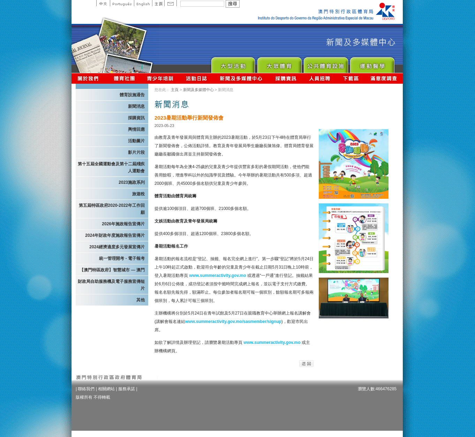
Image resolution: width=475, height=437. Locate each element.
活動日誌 (196, 78)
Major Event (233, 63)
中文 (103, 3)
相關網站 (106, 388)
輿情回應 (136, 129)
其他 (140, 299)
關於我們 (89, 78)
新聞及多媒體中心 (241, 78)
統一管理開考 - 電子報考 (122, 258)
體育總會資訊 (124, 78)
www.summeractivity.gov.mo (218, 275)
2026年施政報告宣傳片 (123, 223)
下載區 (350, 78)
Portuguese (122, 3)
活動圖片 (136, 140)
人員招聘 (319, 78)
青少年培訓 (160, 78)
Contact (170, 3)
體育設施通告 (132, 94)
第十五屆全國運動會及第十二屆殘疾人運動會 (111, 167)
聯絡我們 (86, 388)
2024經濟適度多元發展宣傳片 (117, 246)
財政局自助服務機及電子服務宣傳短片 (111, 285)
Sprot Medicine (372, 63)
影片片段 (136, 152)
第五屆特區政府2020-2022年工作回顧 (112, 209)
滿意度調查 (384, 78)
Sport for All (279, 63)
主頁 (158, 3)
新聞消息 (136, 106)
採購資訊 (285, 78)
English (143, 3)
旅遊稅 (138, 193)
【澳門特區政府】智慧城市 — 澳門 (112, 270)
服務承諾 (126, 388)
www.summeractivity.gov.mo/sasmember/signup (233, 321)
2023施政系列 (132, 182)
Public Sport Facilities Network (325, 63)
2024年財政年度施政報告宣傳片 (115, 235)
